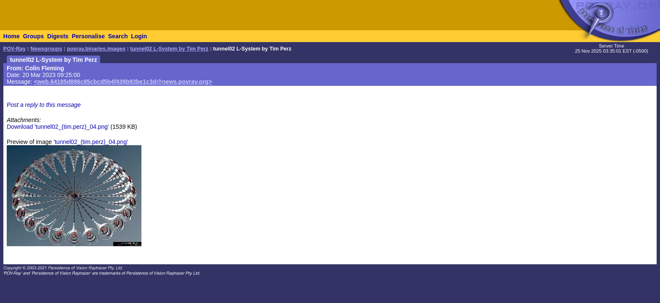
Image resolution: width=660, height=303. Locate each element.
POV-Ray (14, 49)
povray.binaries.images (96, 49)
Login (139, 36)
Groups (33, 36)
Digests (58, 36)
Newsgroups (46, 49)
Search (118, 36)
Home (11, 36)
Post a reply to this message (44, 104)
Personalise (88, 36)
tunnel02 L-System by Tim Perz (169, 49)
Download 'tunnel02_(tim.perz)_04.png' (58, 126)
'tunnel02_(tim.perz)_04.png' (90, 141)
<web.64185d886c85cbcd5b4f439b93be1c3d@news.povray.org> (123, 81)
